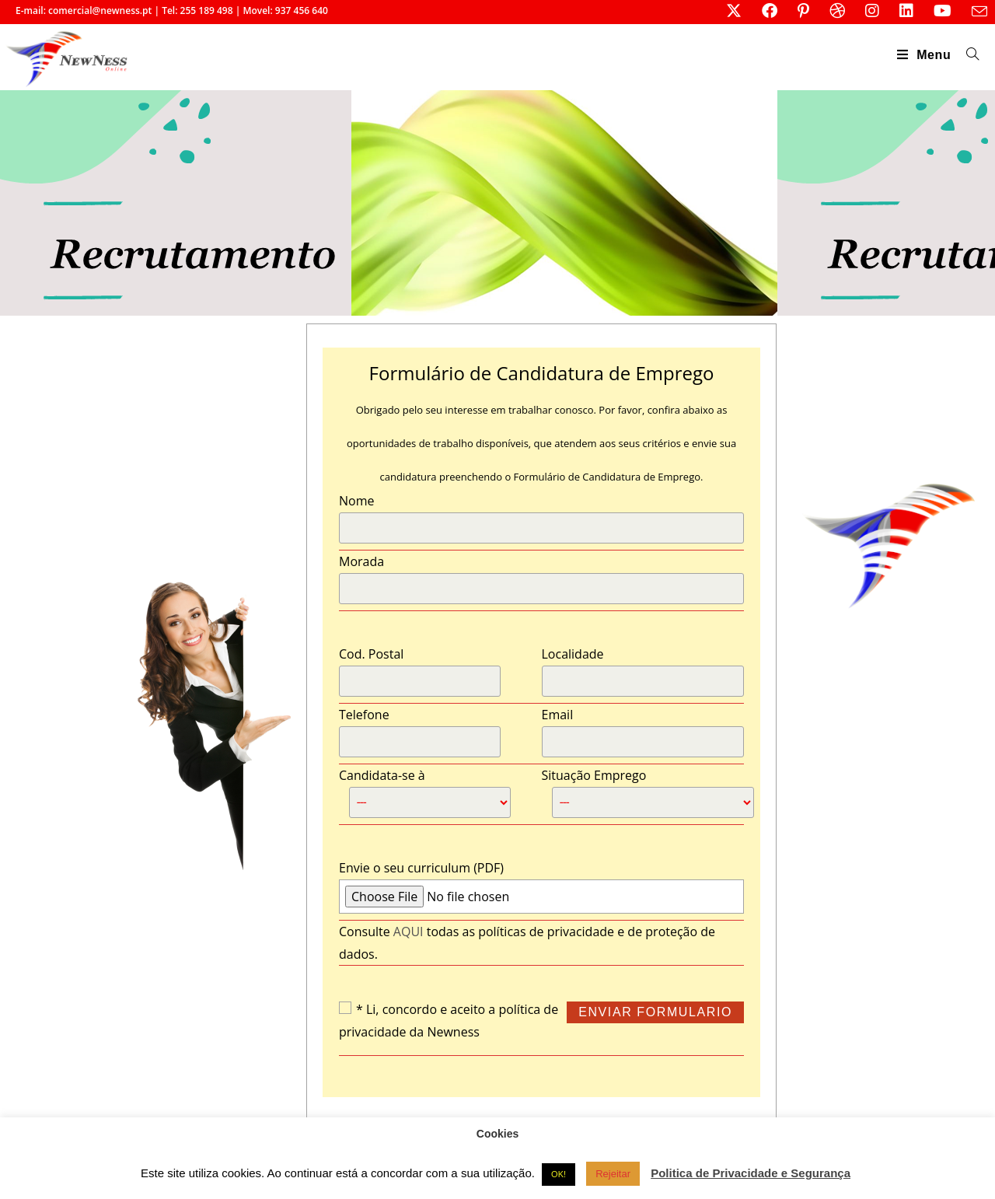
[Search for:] (967, 54)
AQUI (408, 931)
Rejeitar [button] (612, 1174)
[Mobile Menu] (926, 54)
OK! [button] (558, 1174)
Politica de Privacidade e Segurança (750, 1173)
